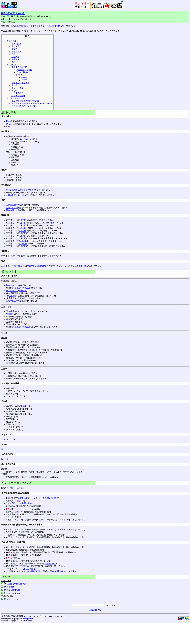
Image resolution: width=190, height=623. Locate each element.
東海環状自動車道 (23, 288)
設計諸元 (15, 46)
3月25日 (22, 225)
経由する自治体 (18, 96)
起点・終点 (16, 44)
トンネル (5, 439)
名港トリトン (12, 208)
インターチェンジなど (16, 98)
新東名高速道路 (37, 26)
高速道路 (7, 587)
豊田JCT (22, 291)
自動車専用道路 (22, 26)
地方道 (19, 75)
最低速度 (10, 177)
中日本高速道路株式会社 (38, 266)
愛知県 (24, 77)
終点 (9, 124)
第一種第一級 (26, 139)
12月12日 (23, 244)
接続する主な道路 (19, 67)
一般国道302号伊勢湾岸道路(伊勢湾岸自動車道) (32, 103)
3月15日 (22, 233)
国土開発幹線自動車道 (13, 584)
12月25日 (23, 241)
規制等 (14, 49)
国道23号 (10, 314)
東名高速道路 (12, 291)
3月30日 (22, 220)
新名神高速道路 (53, 26)
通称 (13, 54)
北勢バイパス (19, 311)
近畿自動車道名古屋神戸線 (23, 106)
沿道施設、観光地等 (20, 83)
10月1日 (17, 266)
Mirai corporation (27, 619)
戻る (99, 610)
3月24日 (22, 231)
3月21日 (22, 236)
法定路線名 (16, 51)
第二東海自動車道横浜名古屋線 (25, 101)
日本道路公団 (80, 266)
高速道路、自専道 (24, 70)
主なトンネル (17, 88)
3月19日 (22, 246)
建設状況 (15, 59)
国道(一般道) (22, 72)
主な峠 (14, 90)
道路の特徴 (11, 64)
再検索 (92, 610)
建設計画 (15, 57)
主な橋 (14, 85)
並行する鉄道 (17, 93)
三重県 (24, 80)
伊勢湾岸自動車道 (13, 13)
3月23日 (22, 238)
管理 (13, 62)
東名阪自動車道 (13, 296)
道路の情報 (11, 41)
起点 (9, 121)
